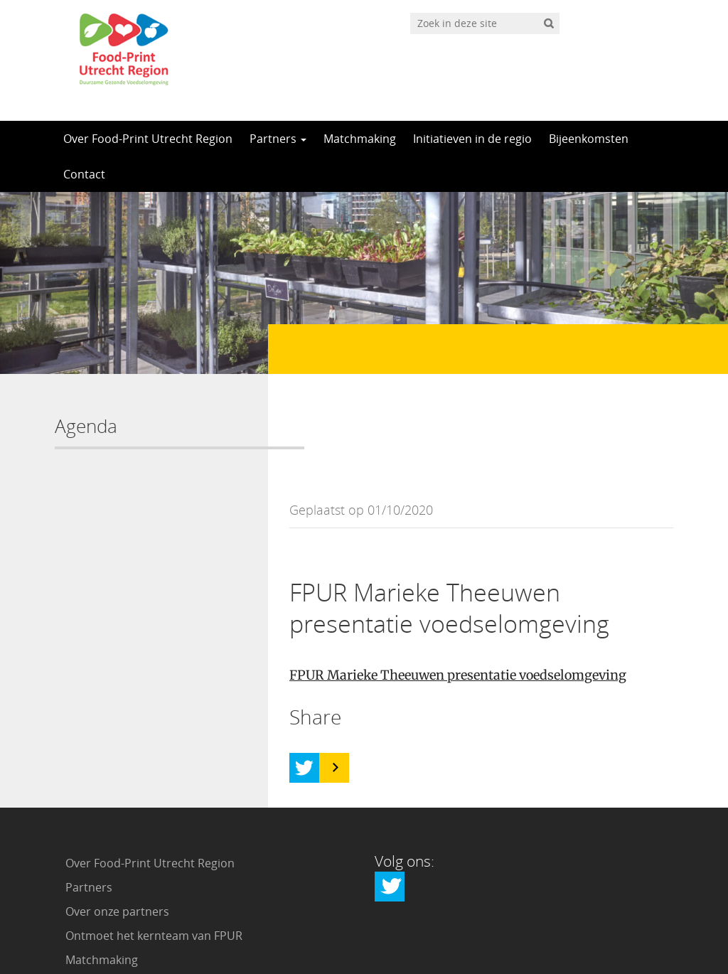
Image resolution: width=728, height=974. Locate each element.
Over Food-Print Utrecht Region (147, 138)
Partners (278, 138)
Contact (84, 174)
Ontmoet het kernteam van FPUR (153, 839)
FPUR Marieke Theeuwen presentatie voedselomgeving (457, 578)
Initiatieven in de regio (472, 138)
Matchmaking (359, 138)
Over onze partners (117, 815)
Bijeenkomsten (588, 138)
